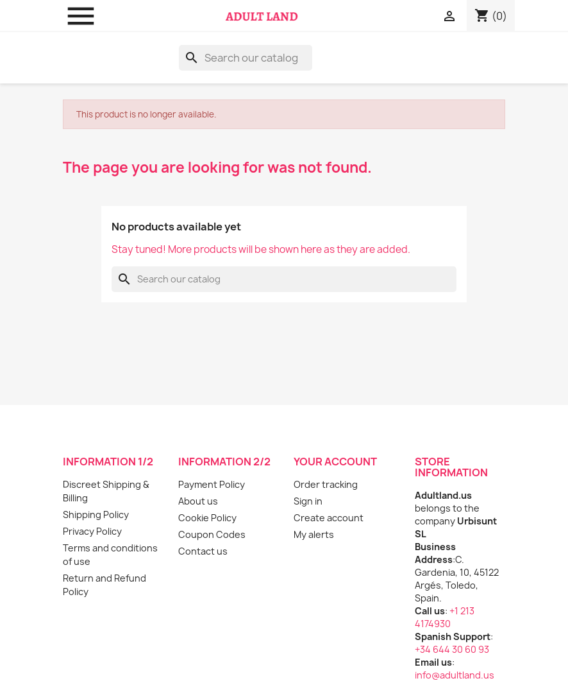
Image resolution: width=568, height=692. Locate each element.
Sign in (308, 501)
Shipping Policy (96, 514)
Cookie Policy (207, 518)
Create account (328, 518)
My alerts (314, 534)
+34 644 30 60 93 (452, 649)
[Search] (245, 58)
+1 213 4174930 (444, 617)
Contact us (203, 551)
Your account (335, 461)
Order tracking (326, 484)
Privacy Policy (92, 531)
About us (198, 501)
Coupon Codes (212, 534)
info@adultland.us (454, 675)
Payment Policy (211, 484)
